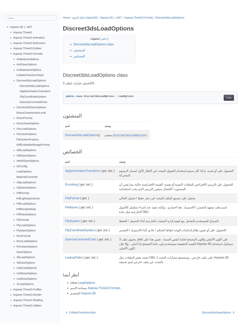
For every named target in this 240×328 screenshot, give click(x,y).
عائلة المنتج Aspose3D (85, 17)
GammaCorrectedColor (34, 101)
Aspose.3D (88, 297)
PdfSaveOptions (26, 214)
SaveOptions (24, 251)
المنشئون (79, 50)
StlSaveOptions (25, 262)
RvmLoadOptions (26, 241)
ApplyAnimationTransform (35, 91)
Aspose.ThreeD (22, 32)
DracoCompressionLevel (31, 112)
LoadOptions (24, 171)
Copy (216, 97)
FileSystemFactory (27, 139)
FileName (71, 207)
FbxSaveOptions (26, 134)
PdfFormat (22, 193)
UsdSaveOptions (26, 278)
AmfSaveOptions (26, 64)
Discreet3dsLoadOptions (31, 80)
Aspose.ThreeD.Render (27, 294)
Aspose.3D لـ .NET (21, 26)
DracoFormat (24, 117)
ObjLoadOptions (26, 182)
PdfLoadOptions (26, 203)
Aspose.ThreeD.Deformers (29, 43)
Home (66, 17)
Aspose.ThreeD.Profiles (27, 289)
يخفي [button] (101, 38)
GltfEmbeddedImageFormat (33, 144)
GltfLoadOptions (26, 150)
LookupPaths (73, 262)
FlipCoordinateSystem (33, 96)
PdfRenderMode (26, 209)
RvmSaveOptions (27, 246)
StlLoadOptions (25, 257)
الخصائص (79, 56)
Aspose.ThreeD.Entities (27, 48)
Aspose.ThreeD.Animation (29, 37)
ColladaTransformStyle (30, 75)
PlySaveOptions (26, 230)
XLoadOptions (25, 284)
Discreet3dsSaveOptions (31, 107)
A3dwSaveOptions (27, 58)
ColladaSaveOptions (28, 69)
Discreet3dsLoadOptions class (93, 44)
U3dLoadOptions (26, 267)
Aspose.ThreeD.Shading (28, 300)
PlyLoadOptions (26, 225)
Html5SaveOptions (27, 160)
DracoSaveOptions (27, 123)
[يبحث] (31, 18)
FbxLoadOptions (26, 128)
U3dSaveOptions (26, 273)
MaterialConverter (27, 176)
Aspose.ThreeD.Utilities (27, 305)
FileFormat (72, 198)
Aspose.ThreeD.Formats (28, 53)
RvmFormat (23, 235)
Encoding (71, 184)
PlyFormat (22, 219)
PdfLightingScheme (28, 198)
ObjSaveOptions (26, 187)
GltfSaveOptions (26, 155)
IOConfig (21, 166)
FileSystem (72, 221)
